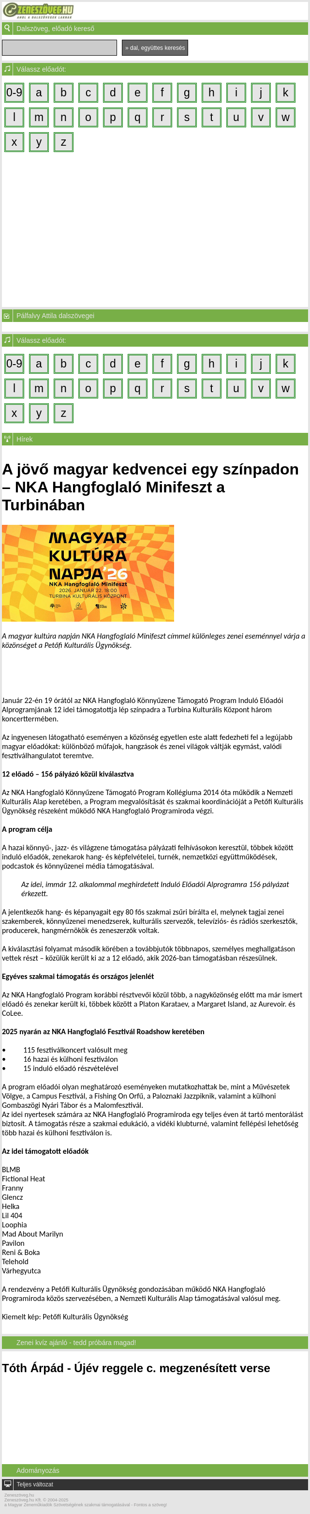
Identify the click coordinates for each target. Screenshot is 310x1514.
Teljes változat (34, 1484)
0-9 (14, 92)
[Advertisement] (155, 229)
